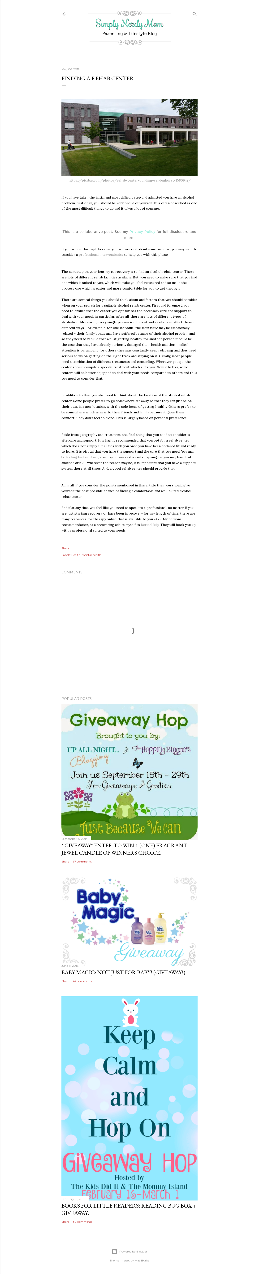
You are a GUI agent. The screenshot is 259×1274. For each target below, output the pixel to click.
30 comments (82, 1221)
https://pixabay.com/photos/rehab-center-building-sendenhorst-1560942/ (130, 180)
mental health (91, 555)
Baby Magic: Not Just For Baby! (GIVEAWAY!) (123, 972)
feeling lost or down (82, 457)
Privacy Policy (142, 232)
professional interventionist (101, 254)
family (144, 412)
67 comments (82, 861)
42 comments (82, 981)
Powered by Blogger (129, 1251)
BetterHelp (150, 525)
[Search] (195, 13)
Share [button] (65, 548)
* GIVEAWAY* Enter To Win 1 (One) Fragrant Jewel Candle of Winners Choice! (124, 849)
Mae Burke (142, 1260)
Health (75, 555)
